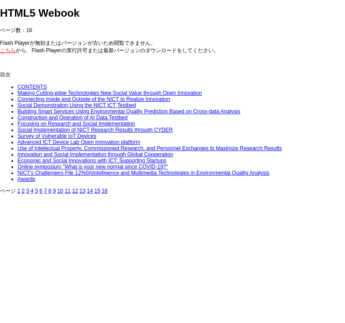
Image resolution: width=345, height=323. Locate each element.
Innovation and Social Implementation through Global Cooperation (95, 154)
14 (90, 191)
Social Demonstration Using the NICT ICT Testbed (77, 105)
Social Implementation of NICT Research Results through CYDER (95, 130)
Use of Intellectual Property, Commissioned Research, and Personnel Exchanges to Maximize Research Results (150, 148)
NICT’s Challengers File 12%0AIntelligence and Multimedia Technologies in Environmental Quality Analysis (143, 173)
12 (75, 191)
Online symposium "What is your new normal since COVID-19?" (93, 167)
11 (68, 191)
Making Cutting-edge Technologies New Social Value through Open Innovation (110, 93)
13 (83, 191)
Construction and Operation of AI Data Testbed (72, 118)
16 (105, 191)
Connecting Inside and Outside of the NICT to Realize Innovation (94, 99)
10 (60, 191)
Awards (26, 179)
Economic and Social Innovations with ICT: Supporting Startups (92, 161)
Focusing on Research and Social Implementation (76, 124)
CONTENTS (32, 87)
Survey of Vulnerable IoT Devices (57, 136)
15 (97, 191)
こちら (8, 50)
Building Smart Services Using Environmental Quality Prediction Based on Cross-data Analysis (129, 111)
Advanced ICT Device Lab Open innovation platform (79, 142)
